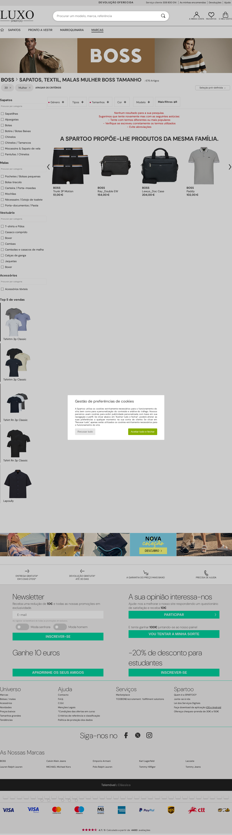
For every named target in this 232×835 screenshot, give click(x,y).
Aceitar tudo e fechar (142, 431)
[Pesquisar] (163, 16)
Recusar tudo (85, 431)
